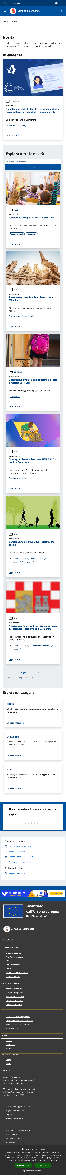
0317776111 (21, 1095)
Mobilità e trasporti (14, 1004)
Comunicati (12, 101)
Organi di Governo (13, 952)
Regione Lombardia (12, 2)
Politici (8, 968)
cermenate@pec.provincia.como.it (20, 1089)
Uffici (8, 960)
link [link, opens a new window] (56, 1160)
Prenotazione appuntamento (18, 1106)
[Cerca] (60, 10)
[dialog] (33, 1160)
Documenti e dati (13, 976)
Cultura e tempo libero (15, 992)
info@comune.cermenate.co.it (20, 1092)
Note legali (10, 1142)
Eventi (8, 1063)
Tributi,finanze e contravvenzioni (19, 1020)
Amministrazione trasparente (18, 1130)
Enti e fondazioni (13, 964)
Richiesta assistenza (14, 1118)
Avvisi (13, 210)
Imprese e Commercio (15, 996)
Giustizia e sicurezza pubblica (18, 1016)
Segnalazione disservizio (16, 1110)
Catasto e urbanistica (14, 1000)
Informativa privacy (14, 1138)
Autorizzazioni (12, 1028)
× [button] (63, 1148)
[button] (33, 1171)
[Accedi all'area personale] (56, 3)
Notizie (14, 289)
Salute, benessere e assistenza (18, 1024)
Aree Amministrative (14, 956)
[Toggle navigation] (4, 10)
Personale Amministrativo (17, 972)
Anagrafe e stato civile (15, 988)
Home (5, 21)
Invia (33, 167)
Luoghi (8, 1059)
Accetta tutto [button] (23, 1165)
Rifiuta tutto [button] (43, 1165)
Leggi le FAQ (11, 1114)
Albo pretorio (11, 1134)
